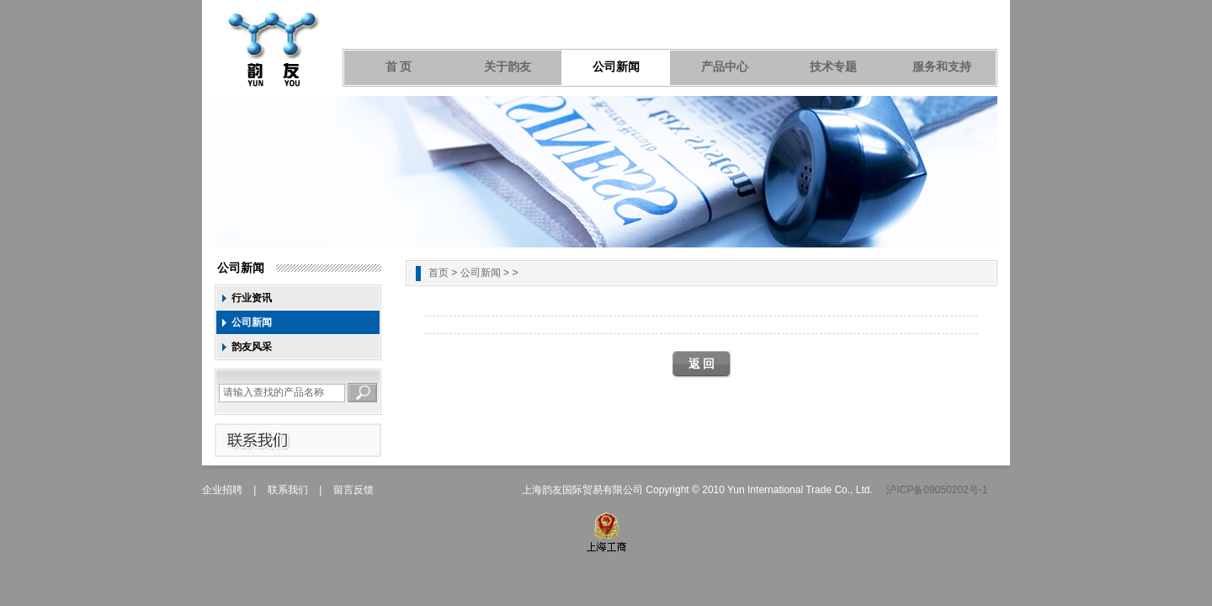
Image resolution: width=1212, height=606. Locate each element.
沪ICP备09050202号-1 (936, 490)
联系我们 (288, 490)
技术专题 (833, 67)
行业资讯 (251, 298)
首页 (438, 273)
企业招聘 (222, 490)
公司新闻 (616, 67)
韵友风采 (251, 347)
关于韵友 (507, 67)
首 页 (398, 67)
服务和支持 (941, 67)
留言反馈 (353, 490)
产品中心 (724, 67)
